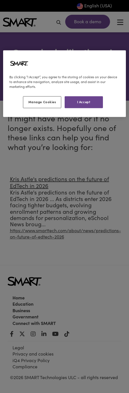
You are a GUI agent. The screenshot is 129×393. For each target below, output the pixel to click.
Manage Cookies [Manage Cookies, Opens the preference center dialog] (42, 102)
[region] (64, 83)
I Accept (83, 102)
